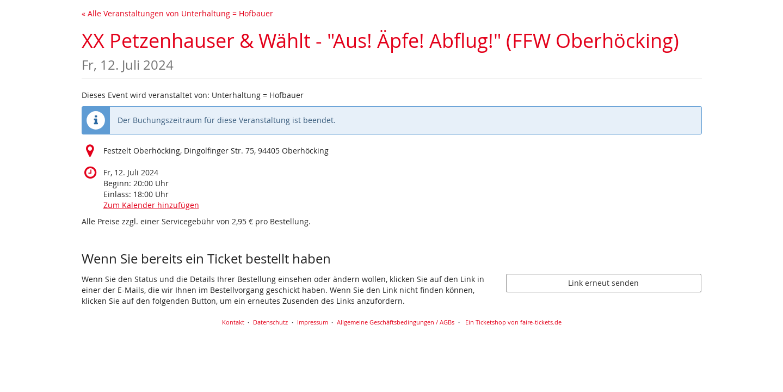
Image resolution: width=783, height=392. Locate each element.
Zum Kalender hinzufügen (151, 205)
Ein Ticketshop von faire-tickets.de (513, 322)
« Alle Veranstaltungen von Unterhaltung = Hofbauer (177, 13)
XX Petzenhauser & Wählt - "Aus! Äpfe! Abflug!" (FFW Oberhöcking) (380, 50)
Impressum (312, 322)
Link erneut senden (603, 283)
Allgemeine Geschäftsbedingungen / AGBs (395, 322)
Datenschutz (270, 322)
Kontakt (233, 322)
